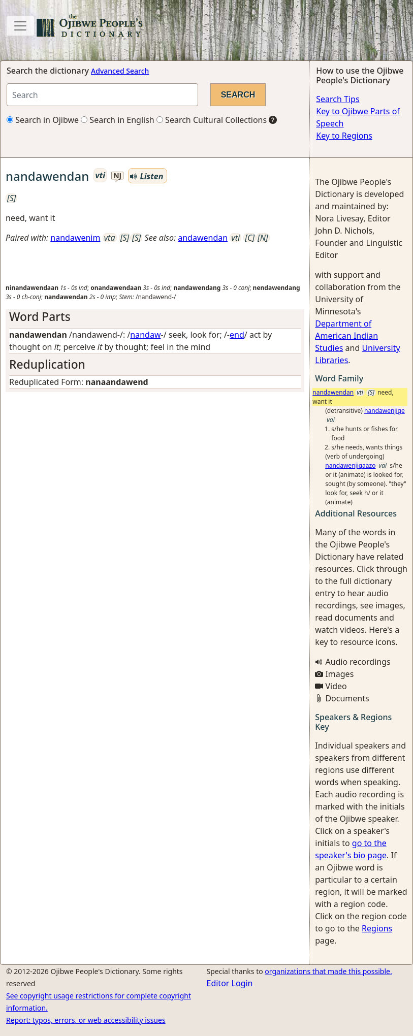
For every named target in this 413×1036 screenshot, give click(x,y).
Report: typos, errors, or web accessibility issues (86, 1020)
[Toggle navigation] (20, 26)
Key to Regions (344, 135)
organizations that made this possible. (328, 971)
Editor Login (230, 983)
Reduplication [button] (47, 364)
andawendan (203, 237)
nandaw (145, 334)
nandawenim (75, 237)
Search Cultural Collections (211, 119)
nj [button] (117, 176)
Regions (377, 928)
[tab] (155, 316)
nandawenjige (384, 410)
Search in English (117, 119)
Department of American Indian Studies (346, 335)
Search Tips (337, 99)
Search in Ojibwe (43, 119)
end (237, 334)
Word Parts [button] (40, 317)
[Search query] (102, 94)
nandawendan (333, 392)
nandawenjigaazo (350, 465)
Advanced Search (120, 71)
